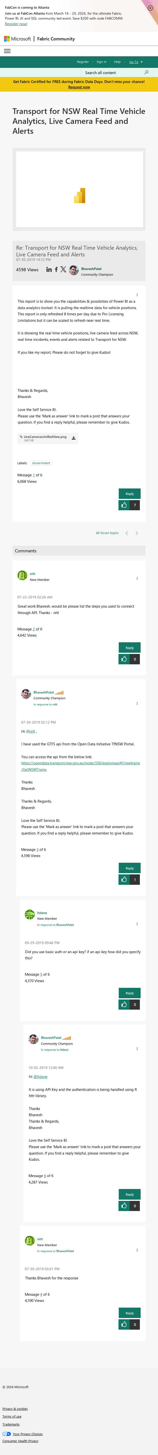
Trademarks (11, 1424)
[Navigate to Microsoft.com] (17, 39)
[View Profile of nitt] (32, 573)
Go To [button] (133, 62)
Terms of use (11, 1416)
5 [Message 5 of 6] (41, 974)
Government (41, 462)
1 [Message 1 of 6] (34, 474)
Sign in (101, 61)
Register (83, 61)
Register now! (16, 23)
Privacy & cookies (15, 1408)
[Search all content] (117, 72)
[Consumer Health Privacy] (79, 1440)
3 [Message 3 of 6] (38, 849)
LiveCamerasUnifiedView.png (45, 436)
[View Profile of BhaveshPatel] (44, 692)
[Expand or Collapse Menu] (7, 51)
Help (117, 61)
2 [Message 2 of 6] (34, 628)
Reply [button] (130, 493)
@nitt (30, 731)
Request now (79, 86)
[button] (137, 294)
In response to (45, 704)
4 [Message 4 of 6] (41, 1294)
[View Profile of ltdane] (42, 912)
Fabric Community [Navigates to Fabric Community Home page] (56, 39)
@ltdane (40, 1076)
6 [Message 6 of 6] (45, 1175)
